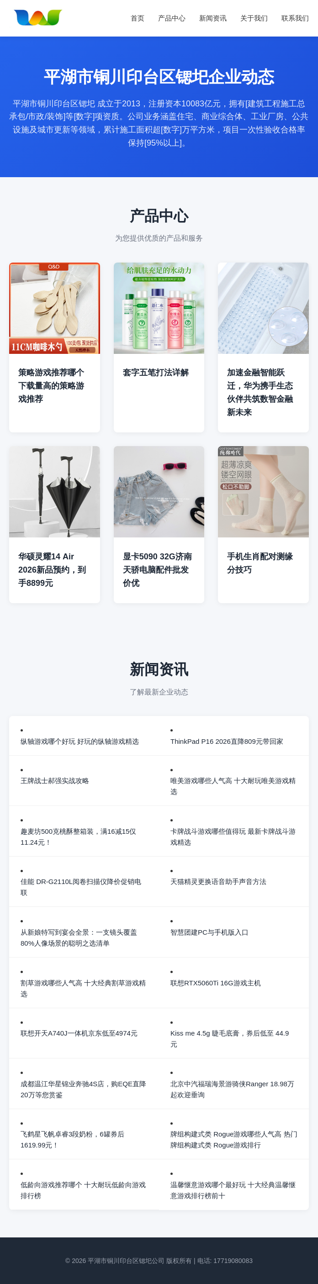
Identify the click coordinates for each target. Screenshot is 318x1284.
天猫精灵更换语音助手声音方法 (218, 881)
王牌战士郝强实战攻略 (55, 780)
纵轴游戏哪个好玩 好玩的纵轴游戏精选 (80, 741)
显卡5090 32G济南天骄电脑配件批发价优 (157, 570)
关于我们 (254, 18)
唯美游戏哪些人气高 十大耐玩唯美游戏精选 (233, 786)
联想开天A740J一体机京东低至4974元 (79, 1033)
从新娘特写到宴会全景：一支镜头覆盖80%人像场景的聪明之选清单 (79, 937)
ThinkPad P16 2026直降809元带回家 (226, 741)
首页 (137, 18)
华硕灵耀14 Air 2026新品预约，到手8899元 (52, 570)
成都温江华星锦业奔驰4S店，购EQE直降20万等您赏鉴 (83, 1089)
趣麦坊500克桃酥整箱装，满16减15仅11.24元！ (78, 836)
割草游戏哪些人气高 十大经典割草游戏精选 (83, 988)
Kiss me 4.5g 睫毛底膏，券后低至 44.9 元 (229, 1038)
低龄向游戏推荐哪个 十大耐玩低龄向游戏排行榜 (83, 1190)
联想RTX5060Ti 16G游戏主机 (215, 983)
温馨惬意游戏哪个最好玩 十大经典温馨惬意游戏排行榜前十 (233, 1190)
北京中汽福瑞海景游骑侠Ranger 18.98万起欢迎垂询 (232, 1089)
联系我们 (295, 18)
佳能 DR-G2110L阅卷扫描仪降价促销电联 (81, 887)
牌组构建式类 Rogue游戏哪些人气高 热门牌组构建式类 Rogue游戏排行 (233, 1139)
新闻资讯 (213, 18)
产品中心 (172, 18)
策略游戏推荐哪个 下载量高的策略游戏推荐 (51, 386)
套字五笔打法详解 (156, 372)
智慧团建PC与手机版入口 (209, 932)
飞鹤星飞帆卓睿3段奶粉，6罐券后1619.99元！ (72, 1139)
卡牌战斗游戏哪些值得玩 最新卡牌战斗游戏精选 (233, 836)
